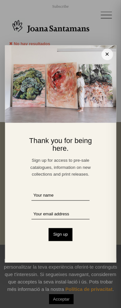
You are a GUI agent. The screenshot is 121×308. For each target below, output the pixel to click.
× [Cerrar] (107, 54)
